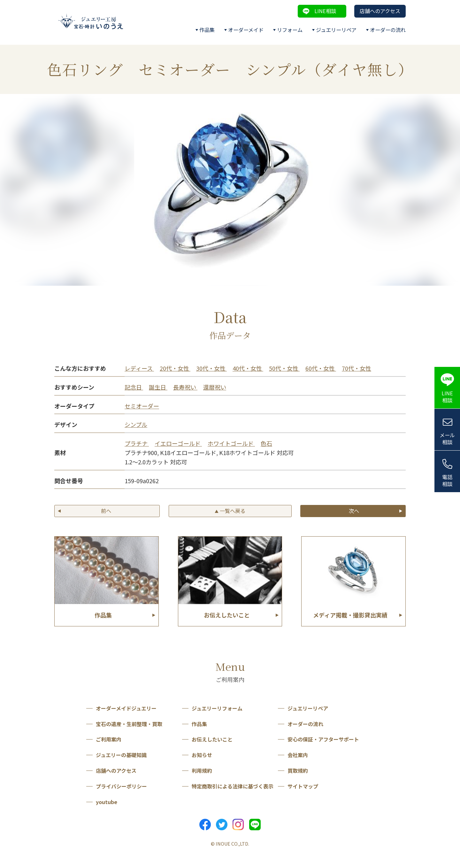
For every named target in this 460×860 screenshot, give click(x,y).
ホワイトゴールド (231, 443)
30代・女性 (211, 368)
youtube (106, 802)
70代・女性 (356, 368)
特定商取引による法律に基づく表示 (232, 786)
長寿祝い (185, 387)
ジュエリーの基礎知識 (121, 755)
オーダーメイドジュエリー (126, 708)
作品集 (207, 29)
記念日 (134, 387)
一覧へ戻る (230, 511)
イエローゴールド (178, 443)
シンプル (136, 424)
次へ (354, 511)
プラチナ (137, 443)
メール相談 (447, 438)
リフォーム (290, 29)
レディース (139, 368)
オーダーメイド (246, 29)
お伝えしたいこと (212, 739)
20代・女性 (175, 368)
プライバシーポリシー (121, 786)
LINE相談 (325, 11)
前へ (106, 511)
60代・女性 (320, 368)
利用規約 (202, 770)
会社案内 (298, 755)
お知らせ (202, 755)
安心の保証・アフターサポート (323, 739)
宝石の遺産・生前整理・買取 (129, 724)
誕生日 (158, 387)
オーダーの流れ (388, 29)
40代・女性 (248, 368)
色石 (266, 443)
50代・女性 (284, 368)
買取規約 (298, 770)
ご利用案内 (108, 739)
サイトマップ (303, 786)
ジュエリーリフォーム (217, 708)
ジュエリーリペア (336, 29)
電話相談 (447, 480)
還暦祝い (214, 387)
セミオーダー (142, 406)
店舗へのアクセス (380, 11)
